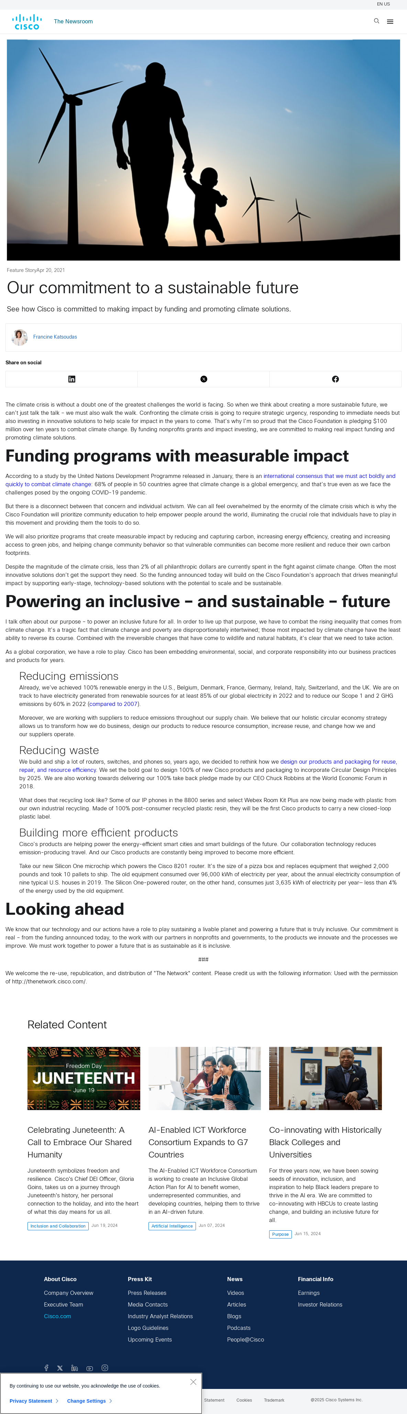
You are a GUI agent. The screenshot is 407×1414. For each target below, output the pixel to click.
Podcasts (239, 1328)
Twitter (203, 379)
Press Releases (147, 1293)
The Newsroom (73, 21)
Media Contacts (148, 1305)
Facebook (335, 379)
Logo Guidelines (148, 1328)
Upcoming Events (150, 1340)
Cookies (244, 1401)
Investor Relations (320, 1305)
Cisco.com (57, 1316)
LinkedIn (71, 379)
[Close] (193, 1381)
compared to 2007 (113, 704)
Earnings (309, 1293)
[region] (101, 1393)
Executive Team (63, 1305)
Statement (214, 1401)
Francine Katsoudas (55, 337)
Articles (236, 1305)
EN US (384, 4)
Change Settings (86, 1401)
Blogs (234, 1316)
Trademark (274, 1401)
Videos (235, 1293)
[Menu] (390, 22)
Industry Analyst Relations (160, 1316)
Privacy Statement (31, 1401)
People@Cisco (245, 1340)
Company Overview (69, 1293)
